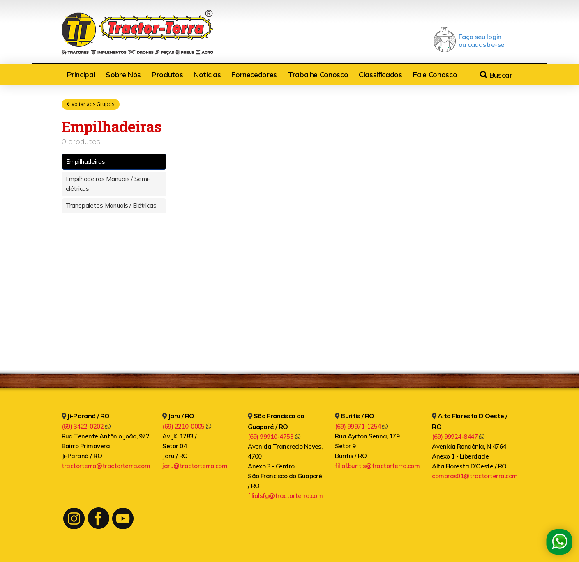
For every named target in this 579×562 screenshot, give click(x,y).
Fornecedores (254, 74)
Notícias (207, 74)
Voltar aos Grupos (90, 104)
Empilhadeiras (85, 161)
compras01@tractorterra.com (474, 476)
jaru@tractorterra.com (194, 466)
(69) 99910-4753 (274, 436)
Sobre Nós (123, 74)
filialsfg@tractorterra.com (285, 496)
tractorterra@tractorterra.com (106, 466)
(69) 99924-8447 (458, 436)
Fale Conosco (435, 74)
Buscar (496, 75)
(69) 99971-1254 (361, 426)
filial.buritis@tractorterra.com (377, 466)
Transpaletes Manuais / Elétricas (111, 205)
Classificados (380, 74)
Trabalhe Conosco (318, 74)
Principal (81, 74)
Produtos (167, 74)
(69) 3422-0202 (86, 426)
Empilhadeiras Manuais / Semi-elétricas (108, 184)
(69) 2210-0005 (186, 426)
